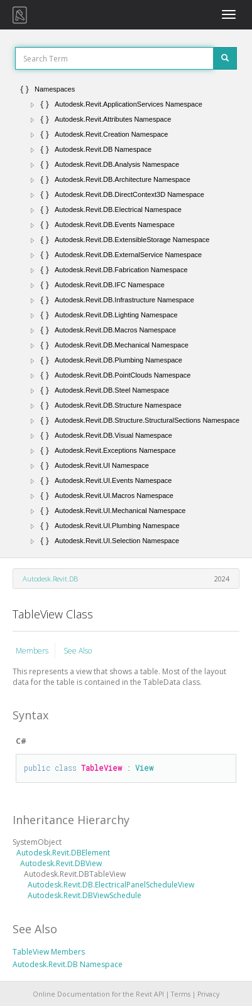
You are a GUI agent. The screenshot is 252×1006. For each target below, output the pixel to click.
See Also (77, 650)
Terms (180, 994)
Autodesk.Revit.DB (50, 578)
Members (32, 650)
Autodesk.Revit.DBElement (63, 852)
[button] (33, 105)
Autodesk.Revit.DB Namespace (68, 964)
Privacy (208, 994)
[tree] (126, 315)
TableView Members (49, 951)
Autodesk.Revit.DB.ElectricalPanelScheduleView (111, 884)
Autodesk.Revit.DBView (61, 863)
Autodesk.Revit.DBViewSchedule (84, 895)
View (144, 768)
